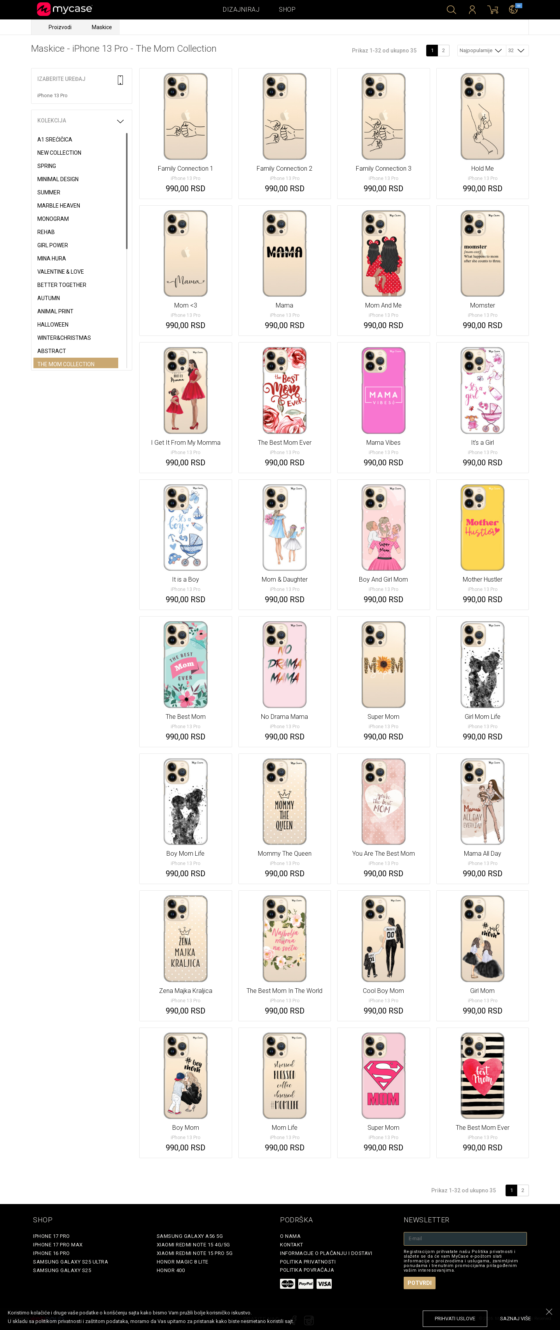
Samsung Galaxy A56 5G (190, 1236)
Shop (287, 9)
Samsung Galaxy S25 (62, 1270)
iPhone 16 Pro (51, 1253)
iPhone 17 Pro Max (58, 1245)
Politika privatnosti (308, 1262)
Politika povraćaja (307, 1270)
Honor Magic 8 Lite (182, 1262)
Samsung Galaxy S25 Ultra (70, 1262)
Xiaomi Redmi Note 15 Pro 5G (195, 1253)
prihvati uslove (455, 1318)
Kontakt (291, 1245)
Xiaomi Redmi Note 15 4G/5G (193, 1245)
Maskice (102, 27)
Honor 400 (171, 1270)
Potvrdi (420, 1283)
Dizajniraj (241, 9)
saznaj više (515, 1318)
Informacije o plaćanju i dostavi (326, 1253)
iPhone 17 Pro (51, 1236)
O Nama (290, 1236)
